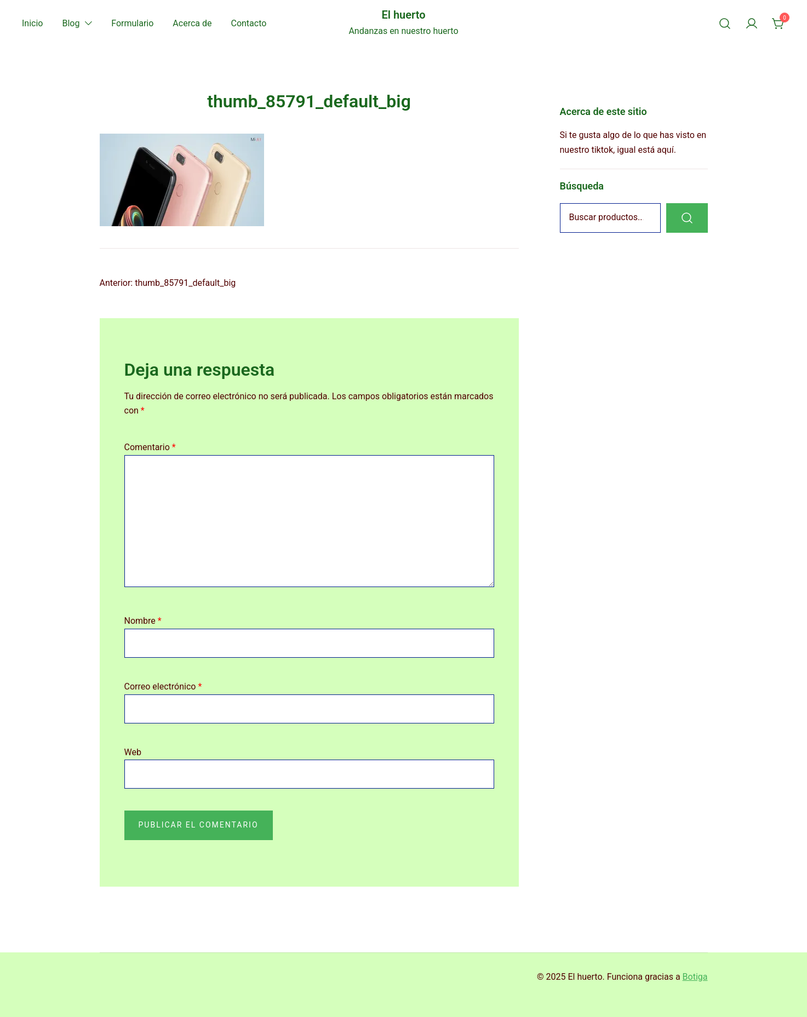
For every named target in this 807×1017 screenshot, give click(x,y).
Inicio (32, 23)
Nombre (143, 621)
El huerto (403, 14)
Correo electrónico (163, 686)
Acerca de (192, 23)
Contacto (248, 23)
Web (132, 752)
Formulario (132, 23)
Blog (70, 23)
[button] (564, 98)
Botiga (695, 977)
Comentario (150, 447)
